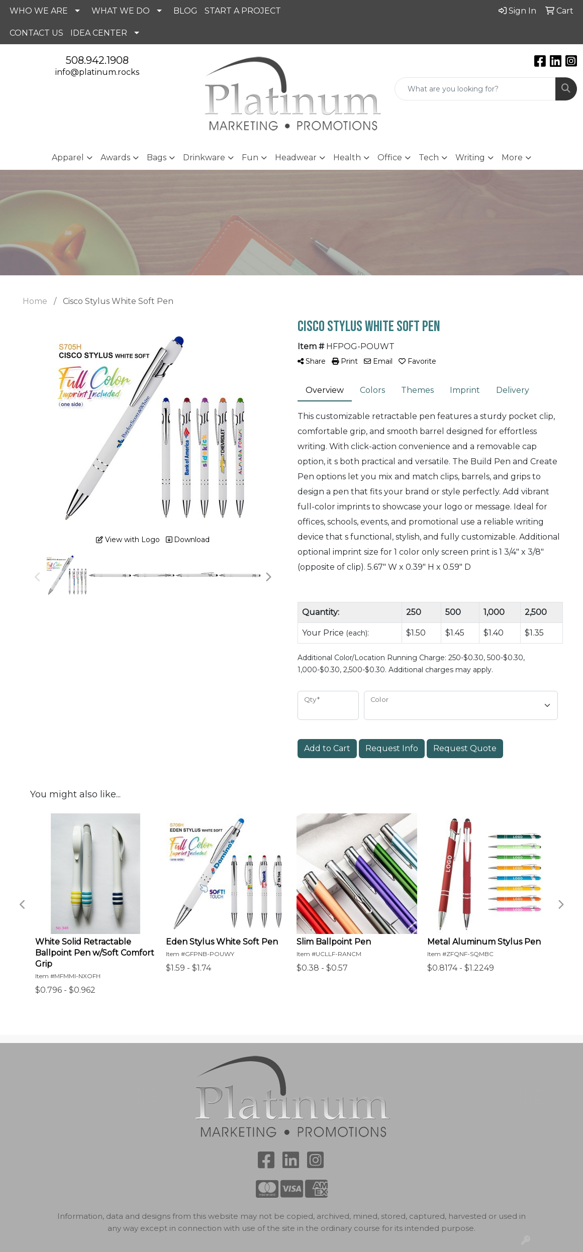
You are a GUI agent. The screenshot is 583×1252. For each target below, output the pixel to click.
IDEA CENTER (98, 33)
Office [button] (389, 157)
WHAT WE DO (120, 11)
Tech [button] (429, 157)
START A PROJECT (243, 11)
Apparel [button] (68, 157)
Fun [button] (250, 157)
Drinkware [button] (204, 157)
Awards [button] (115, 157)
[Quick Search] (475, 88)
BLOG (185, 11)
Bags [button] (156, 157)
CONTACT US (36, 33)
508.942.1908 (97, 60)
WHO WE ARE (39, 11)
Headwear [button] (296, 157)
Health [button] (347, 157)
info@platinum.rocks (97, 72)
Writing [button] (470, 157)
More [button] (512, 157)
